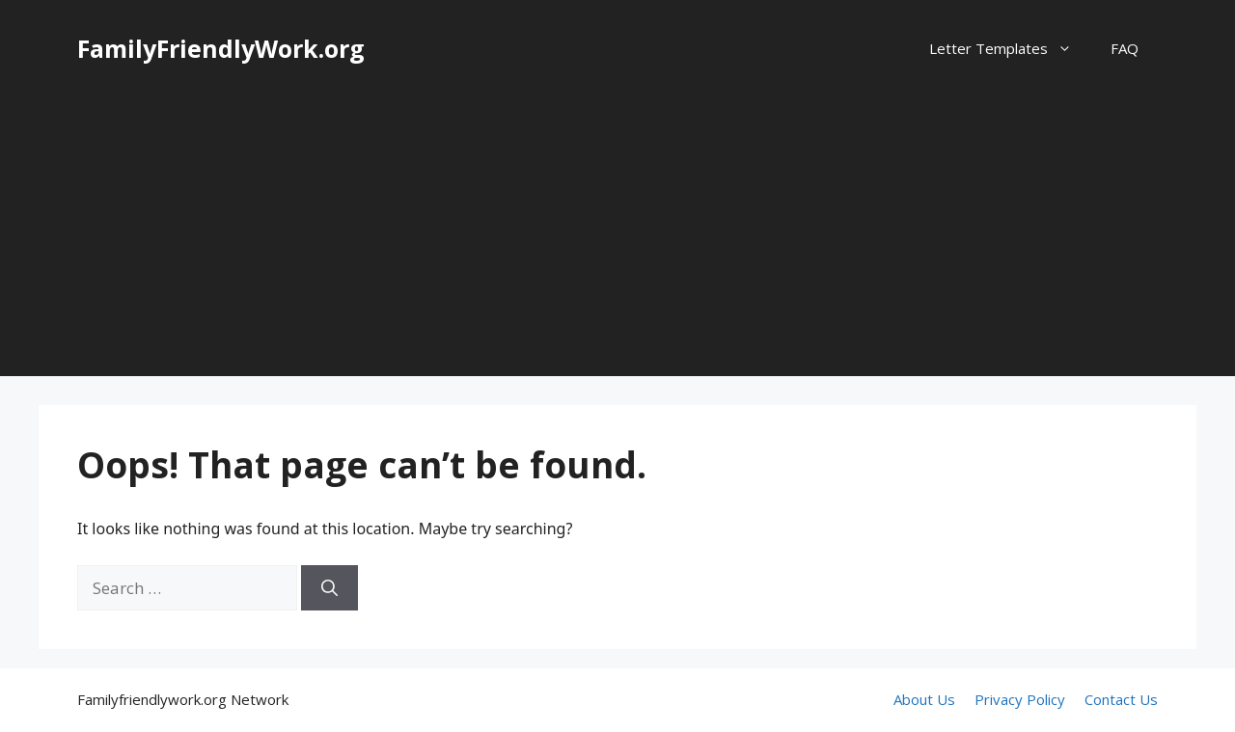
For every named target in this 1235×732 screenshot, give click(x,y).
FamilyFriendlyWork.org (221, 48)
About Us (924, 699)
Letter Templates (1010, 48)
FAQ (1125, 48)
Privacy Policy (1019, 699)
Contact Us (1121, 699)
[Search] (329, 588)
